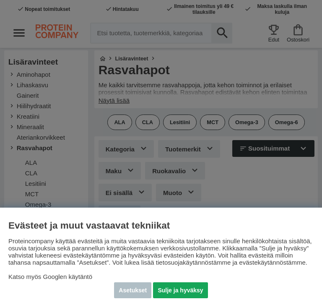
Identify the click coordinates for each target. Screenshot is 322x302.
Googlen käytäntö (68, 276)
